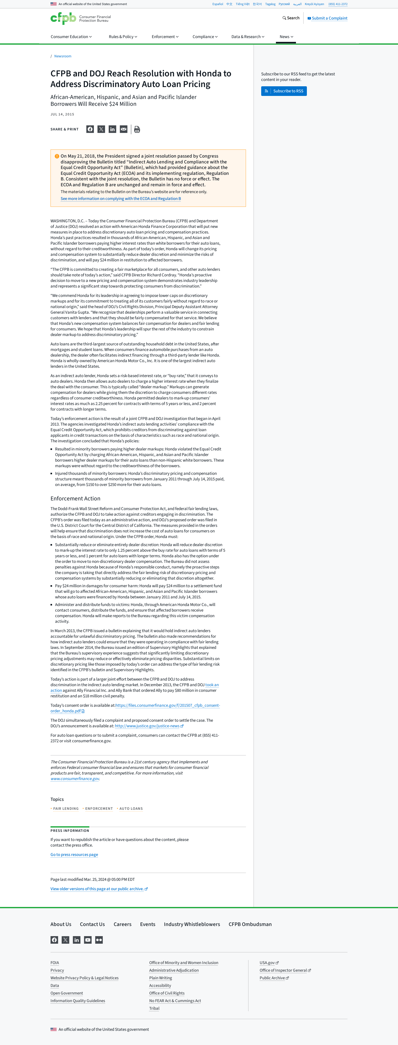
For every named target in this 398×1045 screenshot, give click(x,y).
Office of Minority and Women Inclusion (183, 963)
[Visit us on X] (65, 939)
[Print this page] (137, 129)
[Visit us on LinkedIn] (76, 939)
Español (217, 4)
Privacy (57, 970)
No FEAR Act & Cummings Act (175, 1001)
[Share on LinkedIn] (112, 128)
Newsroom (62, 56)
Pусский (284, 4)
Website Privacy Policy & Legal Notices (85, 978)
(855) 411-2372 (337, 4)
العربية (297, 4)
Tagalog (270, 4)
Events (147, 924)
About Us (61, 924)
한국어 (257, 4)
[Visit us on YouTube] (88, 939)
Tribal (154, 1008)
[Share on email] (123, 128)
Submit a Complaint (327, 18)
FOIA (55, 963)
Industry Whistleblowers (192, 924)
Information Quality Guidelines (78, 1001)
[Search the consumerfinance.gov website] (291, 18)
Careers (122, 924)
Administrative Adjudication (174, 970)
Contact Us (92, 924)
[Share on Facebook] (90, 128)
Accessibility (160, 986)
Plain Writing (160, 978)
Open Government (67, 993)
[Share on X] (101, 128)
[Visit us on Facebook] (54, 939)
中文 (229, 4)
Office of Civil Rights (167, 993)
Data (55, 986)
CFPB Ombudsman (250, 924)
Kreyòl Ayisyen (314, 4)
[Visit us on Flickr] (99, 939)
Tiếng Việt (243, 4)
